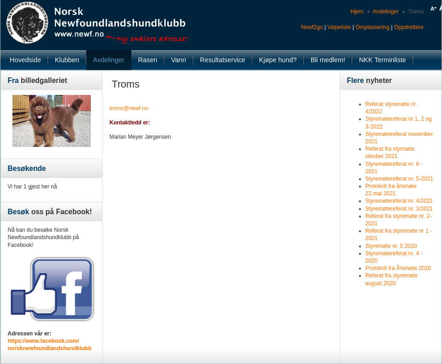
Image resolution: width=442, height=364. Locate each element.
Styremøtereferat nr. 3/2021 (399, 208)
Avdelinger (386, 11)
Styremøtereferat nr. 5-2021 (399, 179)
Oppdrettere (409, 27)
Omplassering (372, 27)
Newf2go (312, 27)
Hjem (356, 11)
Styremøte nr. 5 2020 (391, 246)
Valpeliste (339, 27)
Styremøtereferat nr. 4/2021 (399, 201)
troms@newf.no (129, 108)
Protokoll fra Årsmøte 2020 (398, 268)
